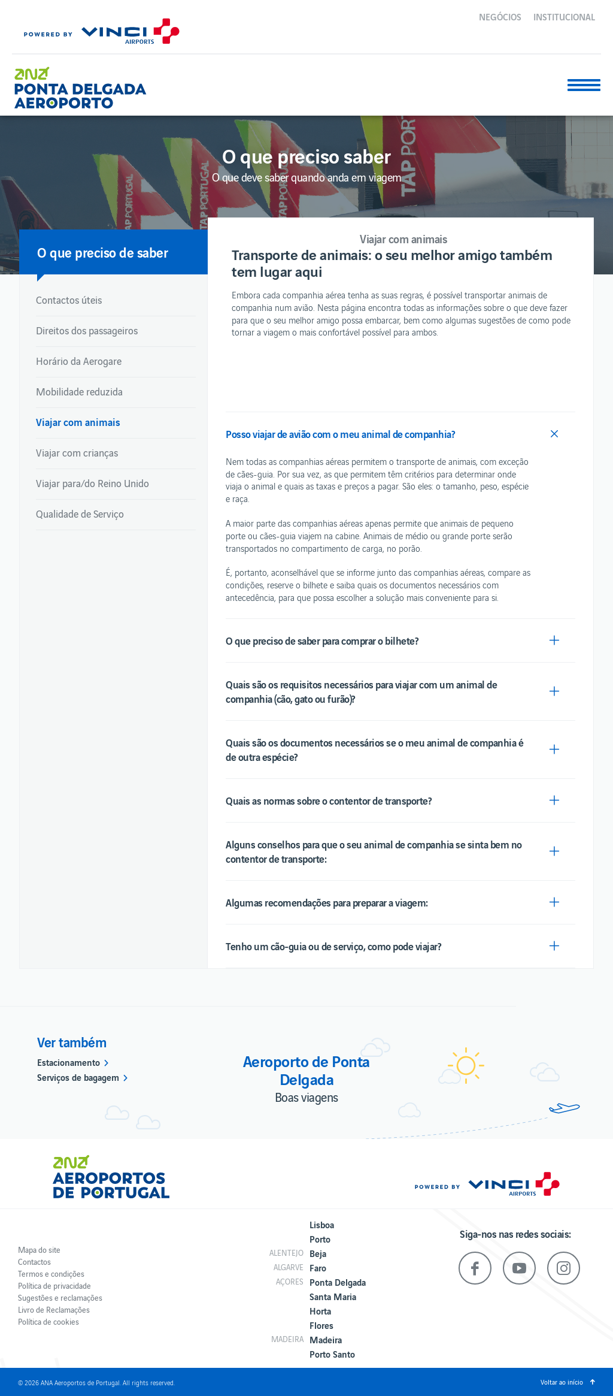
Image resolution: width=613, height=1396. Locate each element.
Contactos (34, 1261)
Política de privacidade (54, 1285)
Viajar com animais (78, 421)
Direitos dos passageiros (87, 330)
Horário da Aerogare (79, 360)
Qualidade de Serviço (80, 513)
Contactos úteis (69, 299)
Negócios (500, 16)
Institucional (564, 16)
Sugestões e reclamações (60, 1297)
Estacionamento (68, 1061)
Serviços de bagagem (78, 1076)
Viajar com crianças (77, 452)
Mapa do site (39, 1249)
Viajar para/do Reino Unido (92, 483)
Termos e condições (51, 1273)
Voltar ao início (562, 1381)
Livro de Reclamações (54, 1309)
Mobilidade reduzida (79, 391)
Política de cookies (48, 1321)
